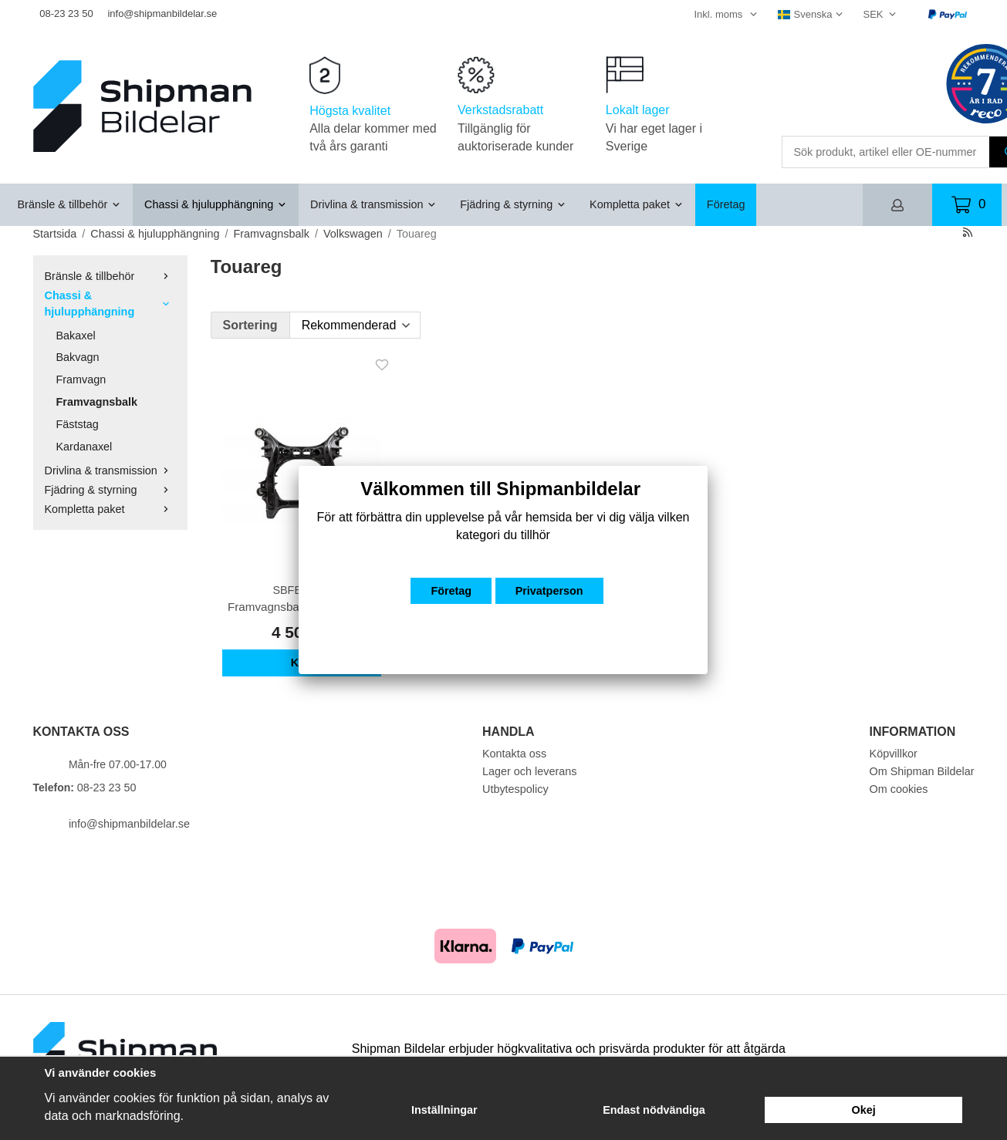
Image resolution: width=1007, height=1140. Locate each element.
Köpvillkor (893, 753)
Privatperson (549, 591)
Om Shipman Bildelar (922, 771)
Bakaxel (76, 335)
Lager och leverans (529, 771)
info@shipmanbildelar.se (162, 13)
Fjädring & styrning (513, 204)
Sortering (250, 325)
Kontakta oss (514, 753)
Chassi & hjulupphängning (215, 204)
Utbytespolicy (515, 789)
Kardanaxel (84, 446)
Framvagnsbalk (97, 402)
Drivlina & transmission (373, 204)
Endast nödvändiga (654, 1110)
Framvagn (81, 379)
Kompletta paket (637, 204)
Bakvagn (78, 357)
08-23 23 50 (66, 13)
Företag (726, 204)
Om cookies (899, 789)
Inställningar (444, 1110)
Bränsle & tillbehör (70, 204)
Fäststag (77, 424)
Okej (864, 1110)
